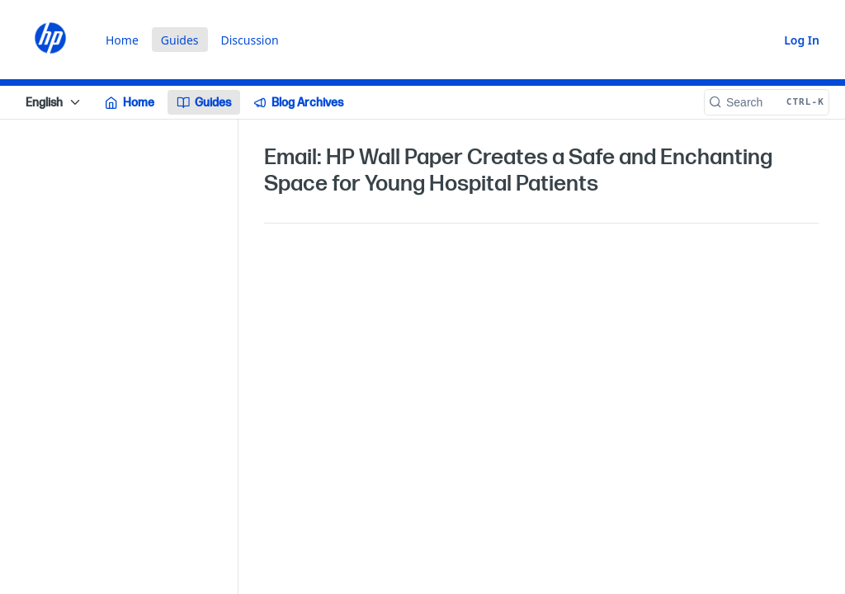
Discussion (250, 40)
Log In (801, 40)
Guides (180, 40)
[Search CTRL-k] (766, 102)
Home (122, 40)
